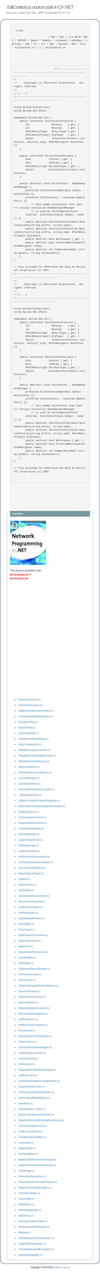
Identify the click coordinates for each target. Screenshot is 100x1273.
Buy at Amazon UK (19, 578)
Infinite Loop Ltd (62, 1267)
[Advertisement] (25, 640)
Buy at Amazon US (19, 574)
